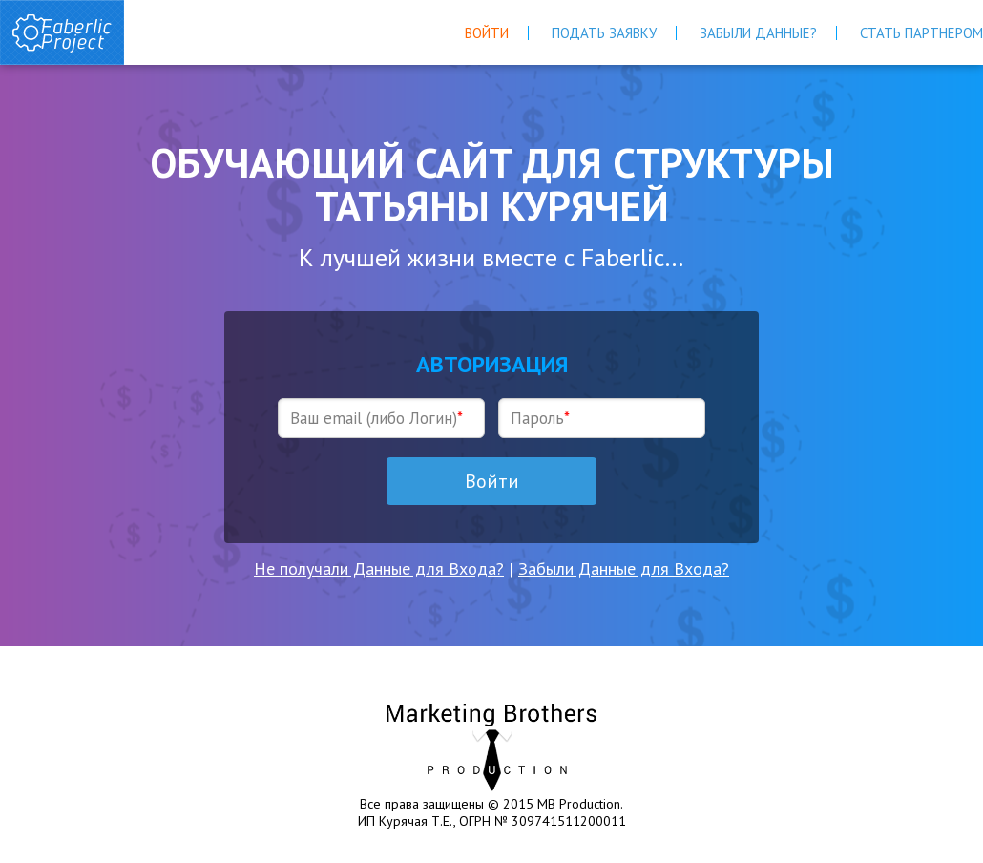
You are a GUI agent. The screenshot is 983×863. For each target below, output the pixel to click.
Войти (487, 33)
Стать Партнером (921, 33)
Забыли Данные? (758, 33)
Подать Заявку (604, 33)
